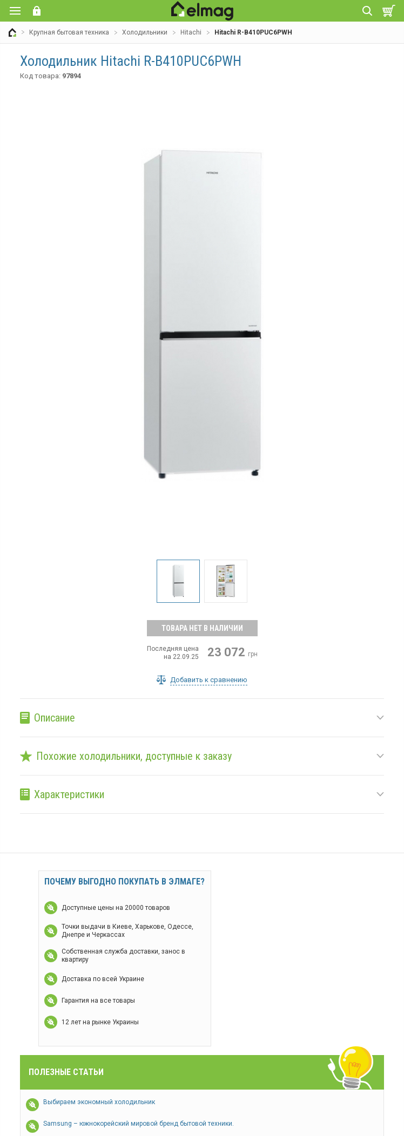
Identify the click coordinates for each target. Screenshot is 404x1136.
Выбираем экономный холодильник (99, 1102)
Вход (36, 11)
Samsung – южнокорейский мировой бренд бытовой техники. (138, 1123)
